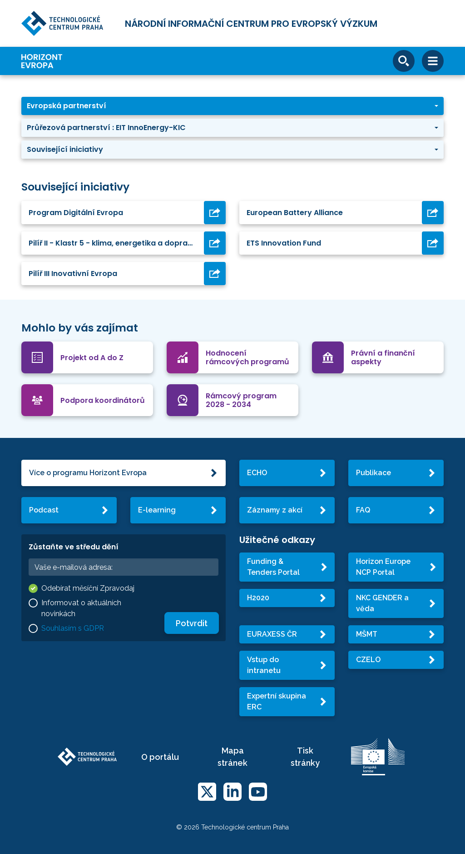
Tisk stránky (305, 757)
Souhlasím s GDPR (72, 628)
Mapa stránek (232, 757)
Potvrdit (192, 623)
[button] (232, 106)
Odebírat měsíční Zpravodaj (87, 588)
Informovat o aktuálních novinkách (81, 608)
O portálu (160, 757)
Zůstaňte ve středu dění (74, 547)
